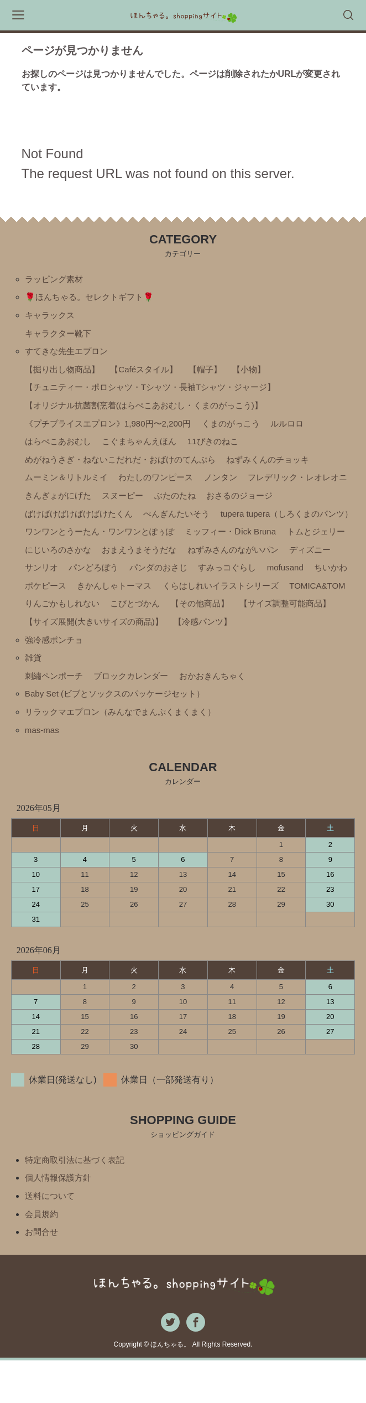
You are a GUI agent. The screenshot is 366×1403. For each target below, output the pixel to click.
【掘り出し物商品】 (64, 373)
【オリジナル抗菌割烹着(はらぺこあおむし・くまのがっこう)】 (152, 411)
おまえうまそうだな (64, 580)
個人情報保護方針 (60, 1218)
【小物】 (261, 373)
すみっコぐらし (192, 599)
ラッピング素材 (56, 279)
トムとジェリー (163, 562)
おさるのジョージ (60, 524)
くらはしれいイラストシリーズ (232, 618)
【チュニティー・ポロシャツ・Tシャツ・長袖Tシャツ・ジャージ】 (158, 392)
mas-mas (43, 768)
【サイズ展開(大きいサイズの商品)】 (206, 656)
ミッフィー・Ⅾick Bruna (73, 562)
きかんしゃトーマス (119, 618)
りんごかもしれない (135, 637)
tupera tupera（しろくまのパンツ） (95, 543)
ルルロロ (303, 430)
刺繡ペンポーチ (56, 712)
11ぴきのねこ (224, 449)
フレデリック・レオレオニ (78, 505)
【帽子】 (215, 373)
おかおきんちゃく (223, 712)
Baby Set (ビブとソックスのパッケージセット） (121, 731)
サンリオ (295, 580)
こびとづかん (212, 637)
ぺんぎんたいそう (267, 524)
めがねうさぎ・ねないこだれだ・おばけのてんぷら (126, 467)
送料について (51, 1236)
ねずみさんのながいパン (163, 580)
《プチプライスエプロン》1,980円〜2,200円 (113, 430)
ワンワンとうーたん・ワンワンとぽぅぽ (256, 543)
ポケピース (47, 618)
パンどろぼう (51, 599)
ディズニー (245, 580)
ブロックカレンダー (137, 712)
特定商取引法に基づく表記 (78, 1199)
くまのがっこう (243, 430)
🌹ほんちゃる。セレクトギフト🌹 (93, 298)
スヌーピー (245, 505)
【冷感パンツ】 (322, 656)
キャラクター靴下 (60, 336)
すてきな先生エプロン (69, 355)
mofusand (253, 599)
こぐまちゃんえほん (146, 449)
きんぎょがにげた (177, 505)
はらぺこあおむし (60, 449)
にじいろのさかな (240, 562)
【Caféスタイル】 (151, 373)
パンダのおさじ (119, 599)
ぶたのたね (300, 505)
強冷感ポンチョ (56, 674)
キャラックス (51, 317)
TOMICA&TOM (55, 637)
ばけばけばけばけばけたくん (163, 524)
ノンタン (232, 486)
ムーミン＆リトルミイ (69, 486)
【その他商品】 (280, 637)
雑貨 (34, 693)
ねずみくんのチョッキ (283, 467)
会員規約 (42, 1255)
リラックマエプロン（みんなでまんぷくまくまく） (126, 750)
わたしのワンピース (163, 486)
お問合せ (42, 1274)
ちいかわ (301, 599)
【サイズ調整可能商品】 (73, 656)
